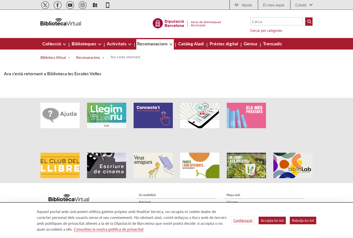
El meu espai (273, 4)
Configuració (242, 220)
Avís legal (145, 188)
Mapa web (233, 181)
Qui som (232, 188)
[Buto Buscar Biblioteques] (309, 21)
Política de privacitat (152, 195)
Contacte (232, 195)
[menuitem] (52, 43)
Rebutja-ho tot (303, 220)
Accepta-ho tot (272, 220)
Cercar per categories (266, 30)
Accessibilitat (147, 181)
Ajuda (247, 4)
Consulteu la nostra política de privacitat (109, 229)
